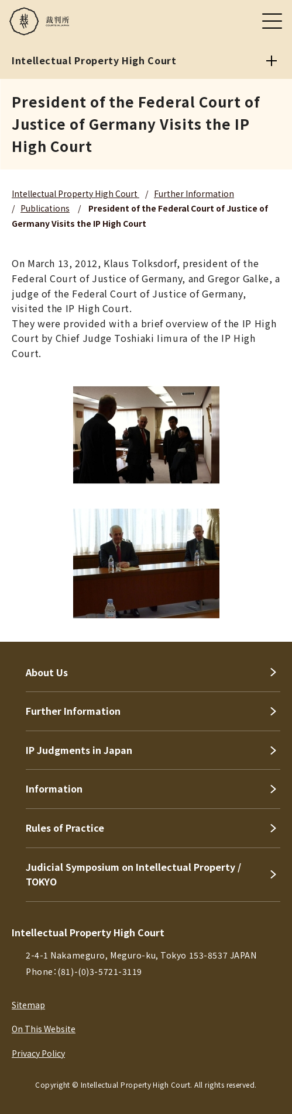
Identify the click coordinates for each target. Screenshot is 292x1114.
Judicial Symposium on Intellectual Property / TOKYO (133, 874)
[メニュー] (272, 21)
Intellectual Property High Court (75, 193)
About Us (47, 672)
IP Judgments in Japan (79, 750)
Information (54, 788)
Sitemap (28, 1005)
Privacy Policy (38, 1053)
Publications (45, 208)
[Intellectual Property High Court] (271, 61)
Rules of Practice (65, 828)
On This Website (43, 1029)
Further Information (194, 193)
